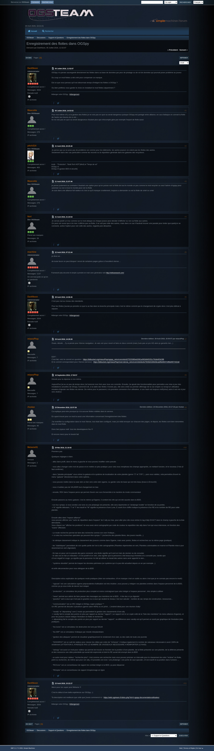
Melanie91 (32, 447)
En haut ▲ (199, 748)
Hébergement (74, 94)
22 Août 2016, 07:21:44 (63, 252)
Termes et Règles (189, 748)
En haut (29, 724)
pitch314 (31, 146)
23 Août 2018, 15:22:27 (63, 683)
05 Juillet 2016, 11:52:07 (64, 69)
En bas (29, 58)
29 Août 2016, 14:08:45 (63, 297)
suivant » (183, 50)
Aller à (147, 735)
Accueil (32, 31)
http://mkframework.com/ (115, 273)
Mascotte (32, 110)
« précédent (172, 50)
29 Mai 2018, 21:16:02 (63, 448)
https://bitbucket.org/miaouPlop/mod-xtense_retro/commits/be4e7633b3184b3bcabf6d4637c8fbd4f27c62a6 (136, 362)
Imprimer (184, 58)
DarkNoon (32, 68)
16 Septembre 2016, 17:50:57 (66, 375)
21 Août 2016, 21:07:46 (63, 182)
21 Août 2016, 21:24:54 (63, 217)
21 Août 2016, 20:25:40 (63, 146)
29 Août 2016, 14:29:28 (63, 339)
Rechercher (48, 31)
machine (31, 252)
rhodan (31, 407)
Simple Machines (29, 748)
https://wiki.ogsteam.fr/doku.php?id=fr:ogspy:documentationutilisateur (131, 697)
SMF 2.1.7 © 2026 (17, 748)
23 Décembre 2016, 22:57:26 (66, 407)
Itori (29, 216)
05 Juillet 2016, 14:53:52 (64, 111)
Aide (180, 748)
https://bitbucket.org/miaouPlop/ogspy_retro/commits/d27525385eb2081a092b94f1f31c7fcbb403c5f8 (123, 359)
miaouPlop (33, 339)
